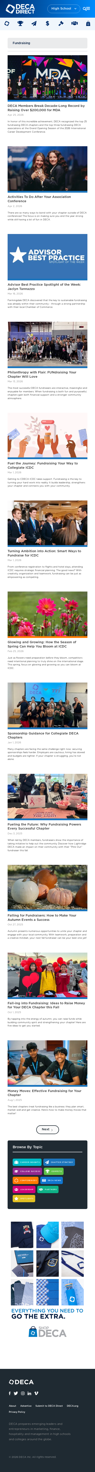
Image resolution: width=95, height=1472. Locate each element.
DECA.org (72, 1406)
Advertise (25, 1406)
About (12, 1406)
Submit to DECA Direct (49, 1406)
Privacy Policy (17, 1412)
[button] (64, 9)
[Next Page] (47, 1129)
